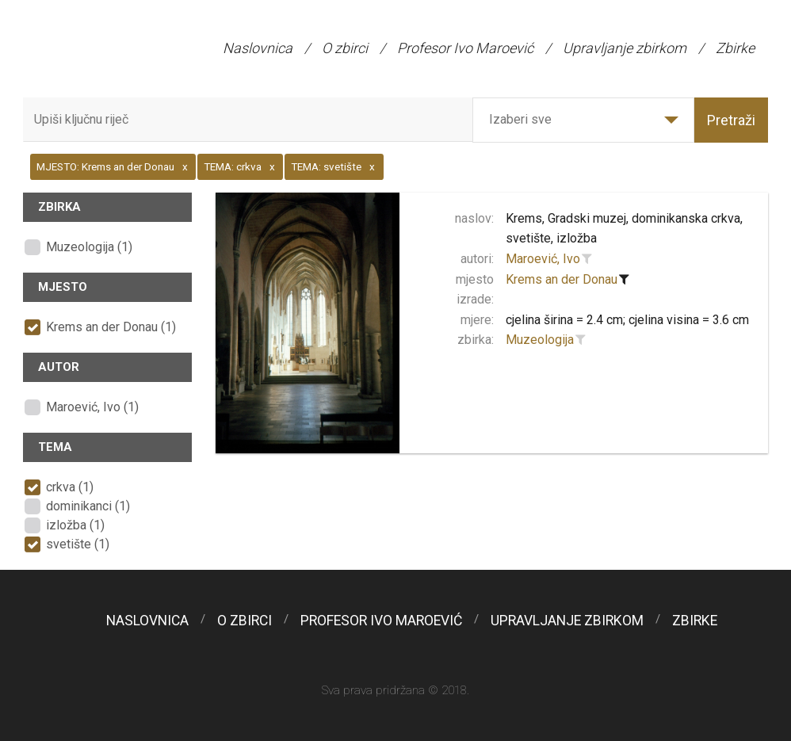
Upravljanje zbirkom (624, 48)
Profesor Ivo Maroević (465, 48)
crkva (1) (70, 487)
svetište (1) (77, 544)
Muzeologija (540, 339)
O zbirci (345, 48)
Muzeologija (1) (89, 246)
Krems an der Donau (561, 279)
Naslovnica (257, 48)
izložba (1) (75, 525)
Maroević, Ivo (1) (92, 406)
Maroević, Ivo (543, 258)
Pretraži (731, 120)
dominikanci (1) (88, 506)
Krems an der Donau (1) (111, 326)
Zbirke (735, 48)
